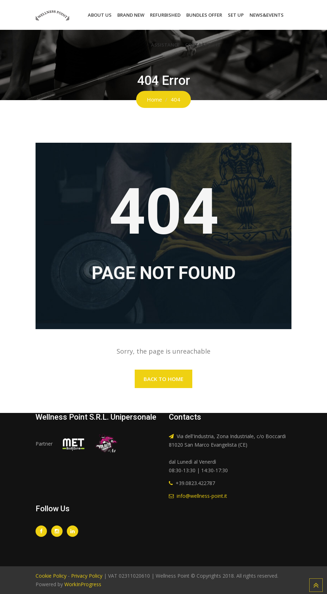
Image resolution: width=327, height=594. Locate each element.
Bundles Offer (204, 15)
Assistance (165, 45)
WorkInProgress (82, 584)
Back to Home (163, 378)
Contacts (197, 45)
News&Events (267, 15)
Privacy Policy (86, 575)
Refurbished (165, 15)
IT (218, 45)
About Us (100, 15)
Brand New (130, 15)
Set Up (236, 15)
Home (154, 99)
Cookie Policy (51, 575)
